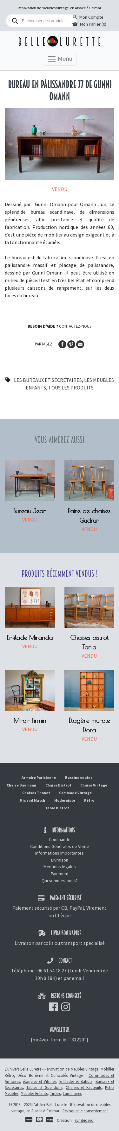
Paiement (60, 873)
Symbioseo (84, 1120)
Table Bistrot (57, 808)
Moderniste (64, 800)
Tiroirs (55, 1093)
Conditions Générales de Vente (59, 846)
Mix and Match (32, 800)
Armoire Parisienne (39, 777)
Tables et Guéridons (44, 1087)
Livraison (59, 860)
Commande (59, 839)
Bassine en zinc (78, 777)
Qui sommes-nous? (60, 880)
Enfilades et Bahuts (76, 1081)
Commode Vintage (75, 792)
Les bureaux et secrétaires (48, 380)
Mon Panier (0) (89, 24)
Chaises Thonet (36, 792)
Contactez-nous (75, 326)
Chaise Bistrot (58, 785)
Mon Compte (88, 17)
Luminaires (72, 1093)
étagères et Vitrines (39, 1081)
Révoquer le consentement (85, 1110)
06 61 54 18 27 (52, 970)
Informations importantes (59, 853)
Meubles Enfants (34, 1093)
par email (73, 978)
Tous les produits (71, 387)
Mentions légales (59, 866)
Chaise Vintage (93, 785)
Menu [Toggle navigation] (59, 59)
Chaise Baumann (21, 785)
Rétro (89, 800)
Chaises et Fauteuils (84, 1087)
